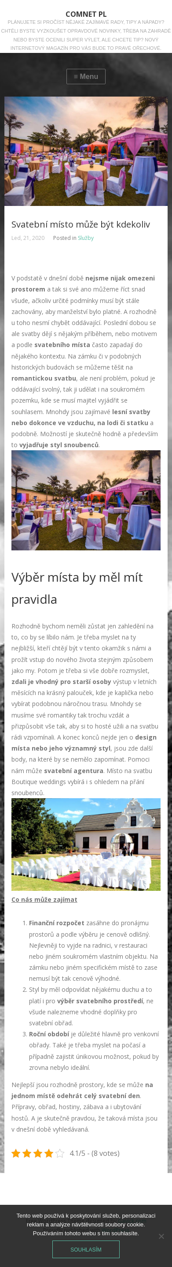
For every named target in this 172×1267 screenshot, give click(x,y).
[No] (161, 1236)
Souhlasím (86, 1250)
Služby (86, 238)
